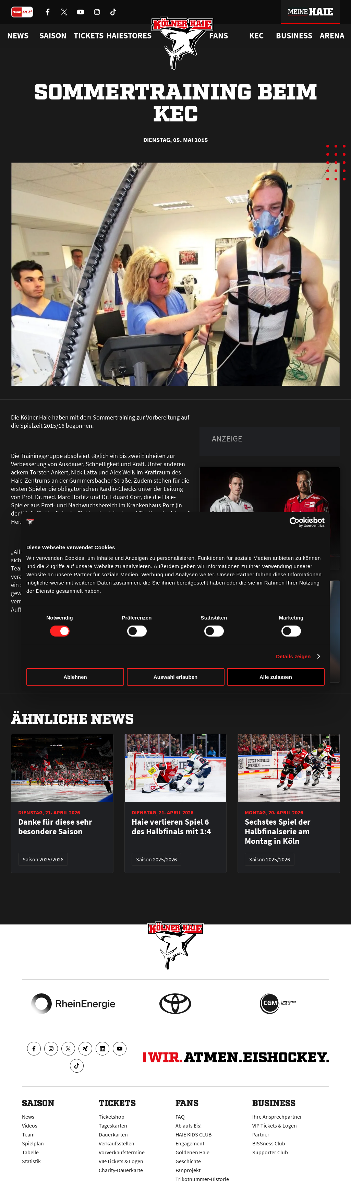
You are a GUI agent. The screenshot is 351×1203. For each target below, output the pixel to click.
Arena (332, 36)
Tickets (89, 36)
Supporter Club (270, 1152)
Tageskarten (113, 1125)
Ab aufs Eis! (189, 1125)
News (28, 1116)
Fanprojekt (188, 1170)
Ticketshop (111, 1116)
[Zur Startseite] (182, 43)
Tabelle (30, 1152)
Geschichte (188, 1161)
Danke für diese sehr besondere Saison (55, 826)
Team (28, 1134)
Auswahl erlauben (175, 677)
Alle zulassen (275, 677)
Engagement (190, 1143)
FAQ (180, 1116)
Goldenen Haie (192, 1152)
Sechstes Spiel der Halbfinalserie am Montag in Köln (278, 831)
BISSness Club (268, 1143)
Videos (29, 1125)
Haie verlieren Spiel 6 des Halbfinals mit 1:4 (171, 826)
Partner (260, 1134)
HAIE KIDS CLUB (193, 1134)
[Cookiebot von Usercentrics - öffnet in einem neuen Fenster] (295, 522)
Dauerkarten (113, 1134)
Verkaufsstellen (116, 1143)
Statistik (31, 1161)
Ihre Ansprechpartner (277, 1116)
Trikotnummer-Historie (202, 1179)
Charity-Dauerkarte (121, 1170)
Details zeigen (293, 656)
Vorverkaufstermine (122, 1152)
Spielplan (33, 1143)
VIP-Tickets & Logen (121, 1161)
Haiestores (129, 36)
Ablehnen (75, 677)
